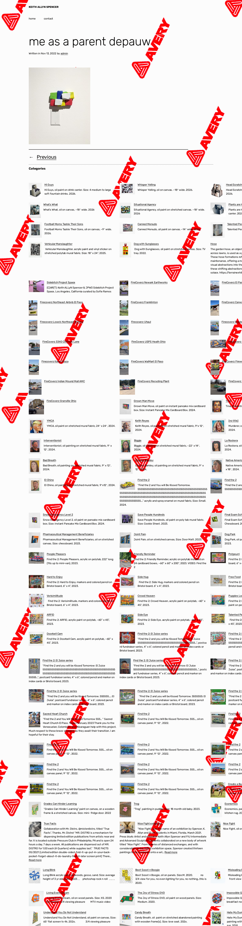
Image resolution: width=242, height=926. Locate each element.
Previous (46, 157)
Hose (213, 243)
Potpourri (234, 554)
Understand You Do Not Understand (64, 912)
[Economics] (216, 810)
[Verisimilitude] (36, 601)
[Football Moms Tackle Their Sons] (35, 230)
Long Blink (49, 869)
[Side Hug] (127, 582)
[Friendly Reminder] (125, 560)
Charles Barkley (144, 460)
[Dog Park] (216, 540)
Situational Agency (145, 204)
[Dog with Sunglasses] (125, 250)
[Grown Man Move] (125, 407)
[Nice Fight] (215, 830)
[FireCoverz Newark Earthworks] (124, 289)
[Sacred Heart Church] (34, 720)
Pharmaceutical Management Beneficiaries (68, 534)
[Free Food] (218, 581)
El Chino (49, 479)
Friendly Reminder (144, 554)
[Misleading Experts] (217, 876)
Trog (136, 803)
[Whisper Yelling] (127, 189)
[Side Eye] (127, 619)
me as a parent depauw (90, 41)
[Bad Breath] (34, 466)
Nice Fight (229, 823)
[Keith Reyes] (126, 427)
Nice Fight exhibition (150, 823)
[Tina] (216, 407)
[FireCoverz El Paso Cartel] (214, 289)
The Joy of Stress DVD (151, 892)
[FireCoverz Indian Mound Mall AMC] (35, 387)
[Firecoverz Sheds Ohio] (214, 328)
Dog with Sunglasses (146, 243)
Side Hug (143, 576)
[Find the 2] (127, 484)
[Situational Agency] (125, 211)
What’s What (50, 204)
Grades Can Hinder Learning (60, 803)
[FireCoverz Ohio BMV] (218, 387)
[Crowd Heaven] (127, 601)
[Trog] (125, 810)
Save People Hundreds (151, 514)
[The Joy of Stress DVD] (127, 899)
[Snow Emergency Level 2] (34, 521)
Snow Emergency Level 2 (58, 514)
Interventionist (52, 440)
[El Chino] (35, 486)
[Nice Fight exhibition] (127, 828)
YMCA (50, 420)
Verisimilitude (55, 595)
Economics (231, 803)
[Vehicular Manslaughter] (35, 250)
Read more (35, 860)
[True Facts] (35, 830)
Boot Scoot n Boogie (147, 869)
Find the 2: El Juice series (153, 633)
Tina (228, 400)
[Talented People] (217, 230)
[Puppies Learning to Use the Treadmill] (218, 601)
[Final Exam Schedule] (216, 521)
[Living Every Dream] (36, 899)
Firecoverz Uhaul (141, 321)
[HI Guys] (35, 191)
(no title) (233, 420)
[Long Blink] (34, 876)
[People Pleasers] (36, 558)
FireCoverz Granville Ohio (61, 400)
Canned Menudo (147, 224)
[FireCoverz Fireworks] (214, 368)
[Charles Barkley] (126, 466)
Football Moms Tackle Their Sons (63, 224)
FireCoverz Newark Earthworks (149, 282)
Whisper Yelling (147, 184)
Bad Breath (49, 460)
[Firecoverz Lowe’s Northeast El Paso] (33, 328)
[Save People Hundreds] (127, 519)
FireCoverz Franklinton (144, 302)
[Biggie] (125, 447)
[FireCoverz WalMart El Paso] (124, 368)
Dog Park (230, 534)
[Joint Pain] (125, 540)
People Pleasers (56, 554)
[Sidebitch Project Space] (36, 287)
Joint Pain (140, 534)
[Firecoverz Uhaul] (124, 328)
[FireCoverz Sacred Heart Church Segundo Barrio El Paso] (218, 344)
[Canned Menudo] (127, 228)
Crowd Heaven (146, 595)
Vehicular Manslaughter (58, 243)
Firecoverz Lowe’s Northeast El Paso (61, 321)
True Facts (50, 823)
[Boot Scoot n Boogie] (126, 876)
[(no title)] (218, 427)
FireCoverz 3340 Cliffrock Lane (60, 341)
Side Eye (143, 614)
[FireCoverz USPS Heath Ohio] (124, 348)
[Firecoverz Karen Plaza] (34, 368)
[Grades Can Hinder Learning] (35, 810)
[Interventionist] (35, 447)
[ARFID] (36, 619)
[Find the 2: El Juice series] (127, 638)
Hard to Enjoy (55, 576)
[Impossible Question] (217, 899)
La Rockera (231, 440)
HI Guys (49, 184)
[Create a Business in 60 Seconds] (217, 790)
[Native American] (216, 466)
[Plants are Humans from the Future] (218, 210)
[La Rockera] (216, 447)
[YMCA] (36, 427)
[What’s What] (35, 211)
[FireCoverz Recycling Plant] (127, 387)
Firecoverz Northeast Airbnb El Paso (61, 302)
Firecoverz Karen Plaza (55, 361)
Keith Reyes (142, 420)
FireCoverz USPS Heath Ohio (148, 341)
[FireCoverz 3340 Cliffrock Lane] (34, 348)
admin (64, 53)
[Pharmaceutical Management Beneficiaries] (34, 540)
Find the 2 (143, 479)
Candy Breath (143, 912)
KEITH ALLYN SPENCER (44, 6)
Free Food (234, 576)
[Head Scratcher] (216, 191)
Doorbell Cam (55, 633)
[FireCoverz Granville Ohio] (36, 407)
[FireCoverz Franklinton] (124, 308)
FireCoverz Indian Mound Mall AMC (64, 381)
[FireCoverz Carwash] (214, 308)
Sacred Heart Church (55, 713)
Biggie (137, 440)
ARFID (50, 614)
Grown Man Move (144, 400)
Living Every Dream (57, 892)
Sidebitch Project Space (61, 282)
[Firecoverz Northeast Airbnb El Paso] (33, 308)
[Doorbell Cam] (36, 639)
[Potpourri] (218, 558)
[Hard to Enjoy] (36, 582)
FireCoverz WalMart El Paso (147, 361)
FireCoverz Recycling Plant (153, 381)
